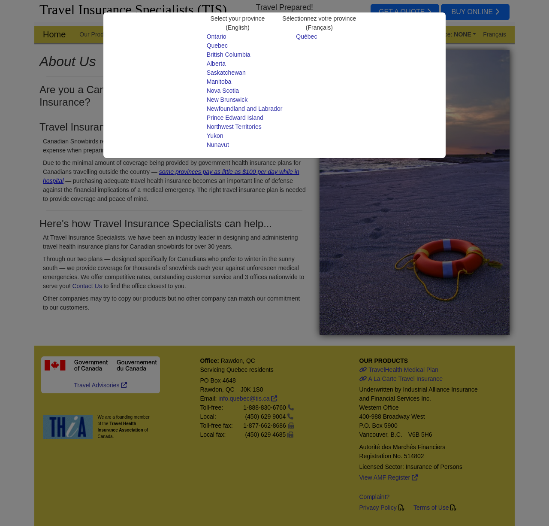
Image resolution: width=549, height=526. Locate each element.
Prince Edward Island (235, 117)
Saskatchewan (226, 72)
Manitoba (219, 81)
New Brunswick (227, 99)
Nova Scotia (223, 90)
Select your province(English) (238, 23)
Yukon (215, 135)
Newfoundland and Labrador (245, 108)
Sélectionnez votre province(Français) (319, 23)
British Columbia (228, 54)
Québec (306, 36)
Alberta (216, 63)
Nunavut (218, 144)
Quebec (217, 45)
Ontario (216, 36)
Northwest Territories (234, 126)
